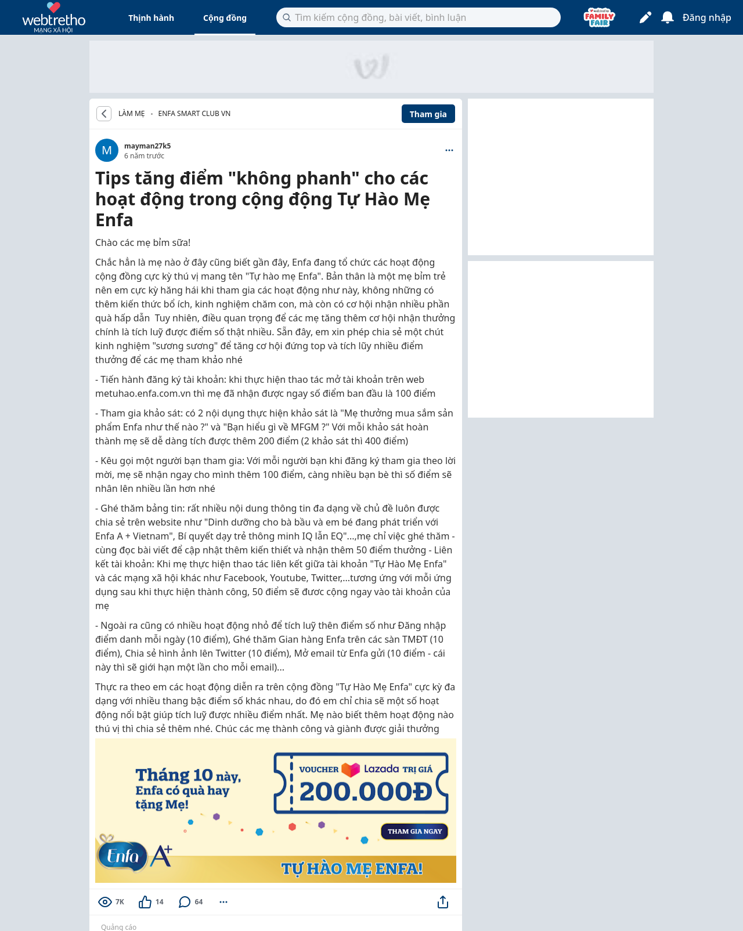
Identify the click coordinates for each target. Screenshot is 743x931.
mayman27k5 (147, 146)
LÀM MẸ (131, 113)
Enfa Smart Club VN (194, 113)
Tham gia (428, 113)
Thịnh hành (151, 17)
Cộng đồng (225, 17)
